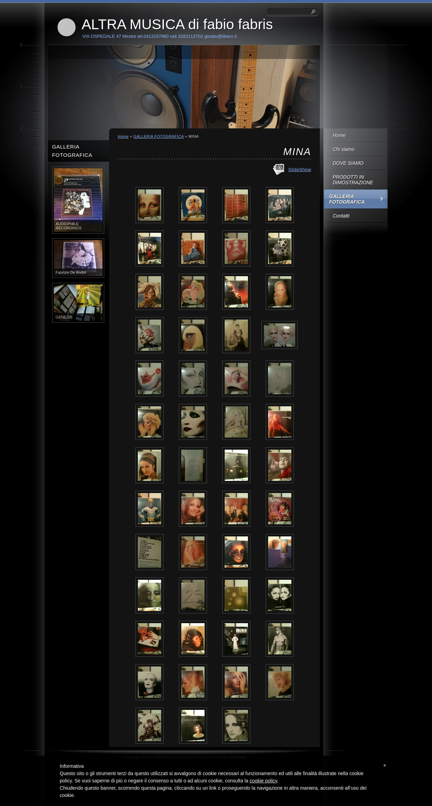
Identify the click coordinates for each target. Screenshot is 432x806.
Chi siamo (343, 149)
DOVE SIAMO (348, 163)
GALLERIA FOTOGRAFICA (347, 199)
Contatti (341, 216)
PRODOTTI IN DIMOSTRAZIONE (353, 179)
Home (339, 135)
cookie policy (263, 780)
